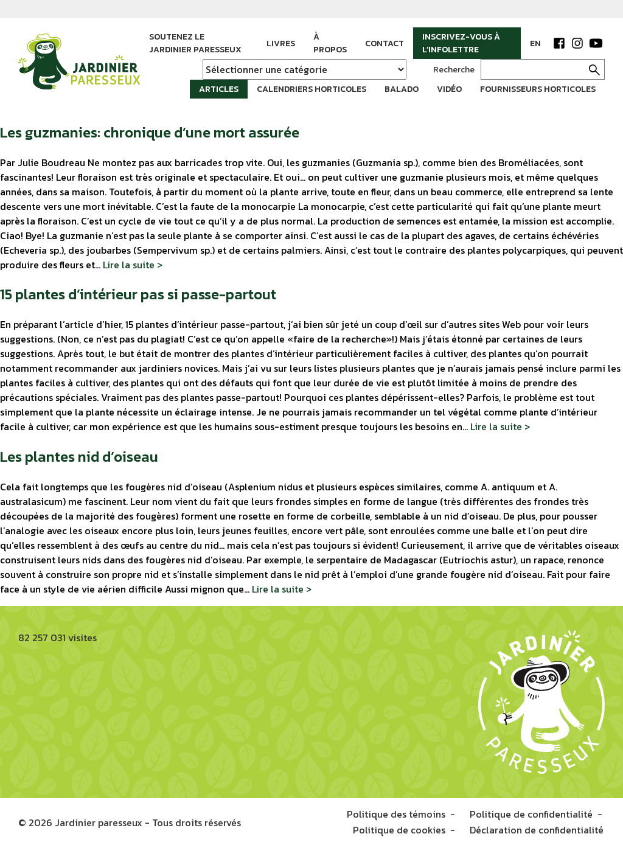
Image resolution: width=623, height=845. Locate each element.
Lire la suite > (132, 263)
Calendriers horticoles (311, 89)
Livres (280, 43)
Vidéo (449, 89)
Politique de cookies (400, 828)
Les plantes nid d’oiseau (79, 455)
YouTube (595, 43)
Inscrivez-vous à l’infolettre (461, 43)
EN (535, 43)
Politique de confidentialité (531, 813)
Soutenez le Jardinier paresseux (195, 43)
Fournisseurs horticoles (538, 89)
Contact (384, 43)
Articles (218, 89)
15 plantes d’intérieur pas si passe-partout (138, 293)
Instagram (577, 43)
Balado (402, 89)
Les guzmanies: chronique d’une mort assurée (149, 130)
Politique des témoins (396, 813)
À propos (330, 43)
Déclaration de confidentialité (538, 828)
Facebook (559, 43)
